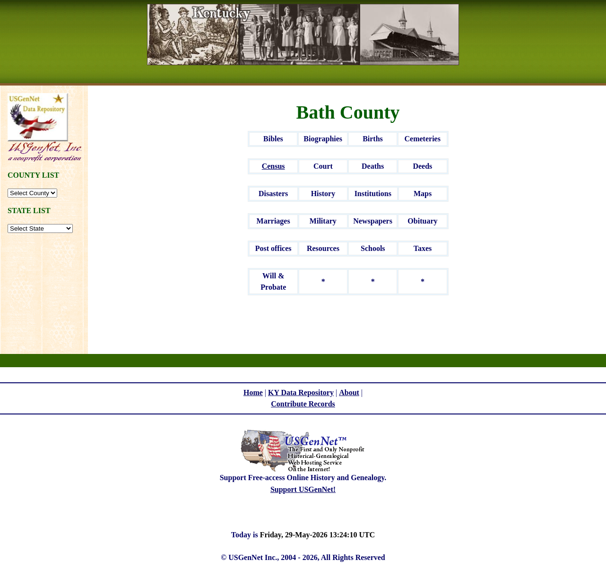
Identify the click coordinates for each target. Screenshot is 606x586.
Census (273, 166)
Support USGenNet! (303, 489)
